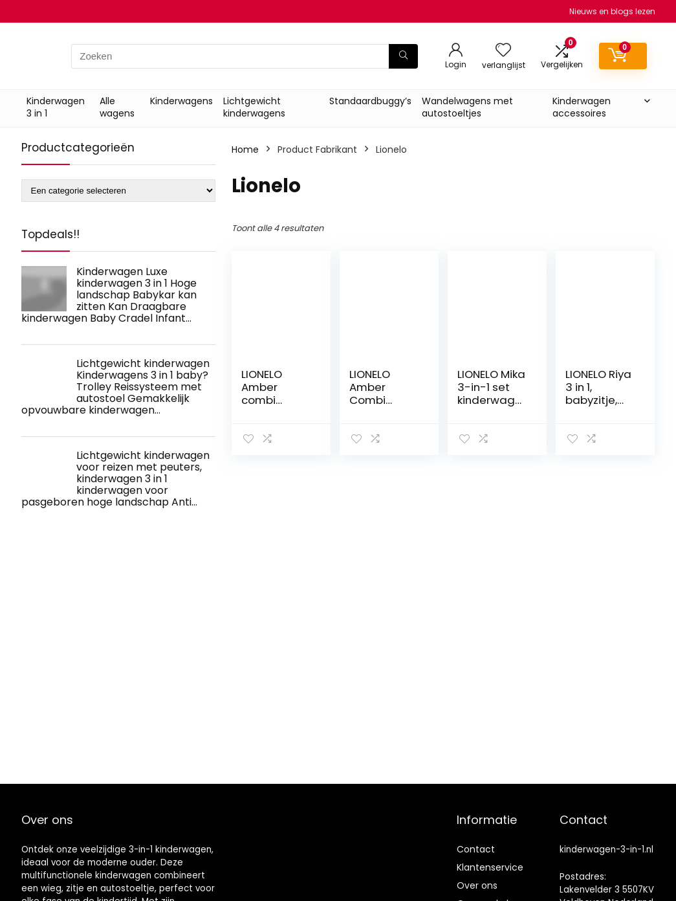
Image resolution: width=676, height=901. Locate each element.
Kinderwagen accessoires (581, 107)
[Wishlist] (503, 50)
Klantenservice (490, 867)
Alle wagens (117, 107)
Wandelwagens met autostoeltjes (467, 107)
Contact (476, 849)
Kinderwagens (181, 101)
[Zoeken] (403, 56)
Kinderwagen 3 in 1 (56, 107)
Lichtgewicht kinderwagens (254, 107)
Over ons (477, 885)
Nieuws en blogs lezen (612, 11)
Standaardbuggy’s (370, 101)
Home (245, 149)
